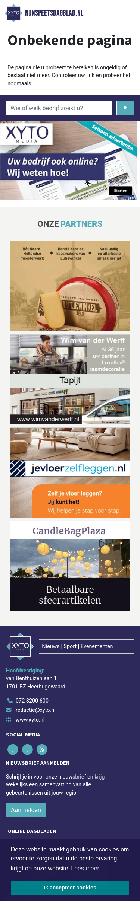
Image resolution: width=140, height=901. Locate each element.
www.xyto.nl (30, 720)
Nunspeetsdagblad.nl (54, 13)
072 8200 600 (32, 701)
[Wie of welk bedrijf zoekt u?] (59, 108)
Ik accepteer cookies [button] (70, 888)
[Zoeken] (125, 108)
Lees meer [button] (85, 868)
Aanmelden (26, 810)
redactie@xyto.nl (36, 710)
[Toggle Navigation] (126, 13)
